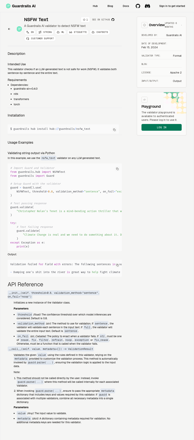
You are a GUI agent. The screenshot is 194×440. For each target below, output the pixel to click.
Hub (95, 6)
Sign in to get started (172, 6)
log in (161, 127)
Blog (110, 6)
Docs (126, 6)
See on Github (103, 19)
